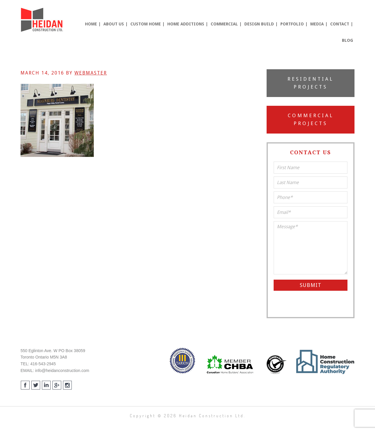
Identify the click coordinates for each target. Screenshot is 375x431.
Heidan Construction (42, 19)
